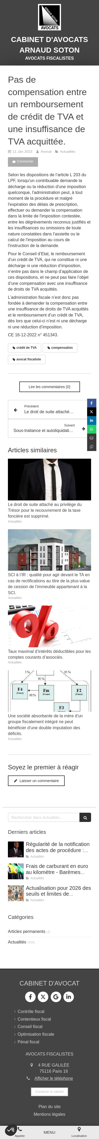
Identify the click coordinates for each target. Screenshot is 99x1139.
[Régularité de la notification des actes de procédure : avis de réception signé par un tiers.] (16, 849)
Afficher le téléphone (54, 1078)
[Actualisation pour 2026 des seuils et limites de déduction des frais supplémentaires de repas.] (16, 893)
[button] (11, 1130)
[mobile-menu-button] (49, 1132)
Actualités (17, 942)
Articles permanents (26, 931)
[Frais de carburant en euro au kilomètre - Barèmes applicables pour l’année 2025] (16, 871)
